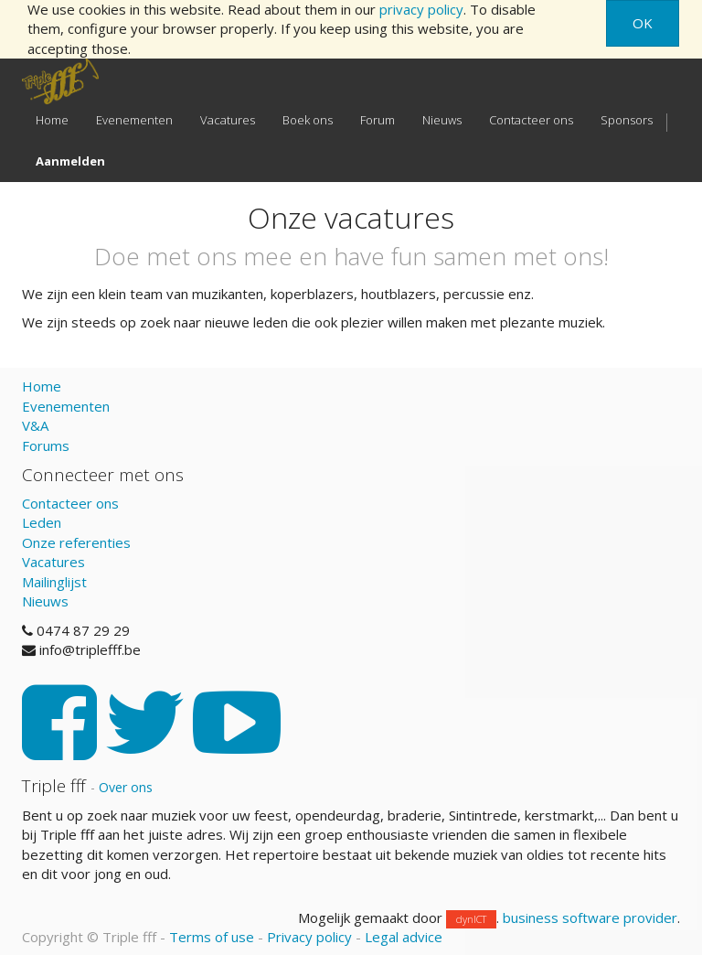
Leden (41, 522)
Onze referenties (76, 542)
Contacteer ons (70, 503)
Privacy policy (309, 937)
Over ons (126, 787)
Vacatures (53, 562)
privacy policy (421, 9)
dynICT (471, 919)
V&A (35, 425)
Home (41, 386)
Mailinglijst (54, 582)
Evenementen (66, 406)
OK (643, 23)
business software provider (590, 917)
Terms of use (211, 937)
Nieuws (45, 601)
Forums (45, 445)
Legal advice (403, 937)
